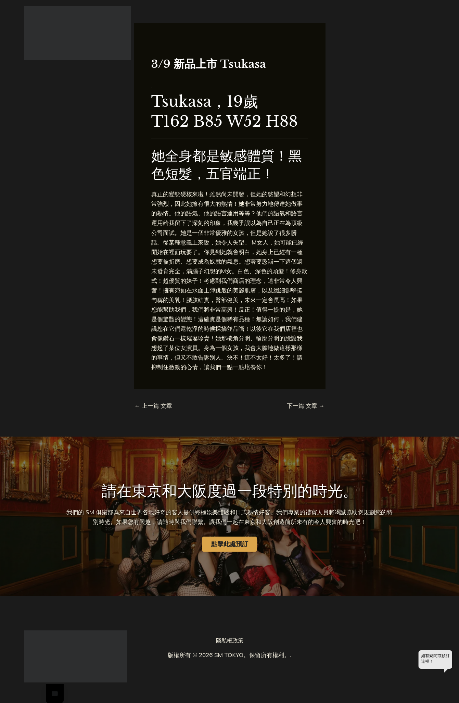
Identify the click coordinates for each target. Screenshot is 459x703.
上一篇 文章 (154, 406)
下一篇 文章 (306, 406)
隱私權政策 (229, 640)
